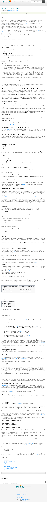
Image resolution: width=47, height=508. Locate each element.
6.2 (15, 13)
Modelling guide (20, 497)
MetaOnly (31, 443)
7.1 (28, 13)
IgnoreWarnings (22, 331)
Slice (38, 30)
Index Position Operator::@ (9, 461)
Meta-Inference (4, 385)
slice (26, 23)
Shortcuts (25, 491)
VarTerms (20, 403)
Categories (4, 472)
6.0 (11, 13)
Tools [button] (27, 1)
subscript (34, 196)
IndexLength (24, 319)
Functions (25, 494)
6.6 (24, 13)
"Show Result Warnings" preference (27, 324)
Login (44, 4)
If (4, 326)
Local (3, 174)
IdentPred (6, 469)
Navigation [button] (15, 1)
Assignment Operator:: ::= (9, 468)
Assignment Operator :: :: (24, 358)
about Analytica (25, 499)
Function (23, 184)
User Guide (19, 494)
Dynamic (34, 250)
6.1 (13, 13)
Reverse (19, 158)
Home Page (19, 491)
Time (15, 251)
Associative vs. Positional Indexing (14, 124)
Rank (5, 463)
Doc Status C (15, 472)
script (16, 358)
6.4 (19, 13)
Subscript (3, 31)
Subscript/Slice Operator (13, 10)
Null (29, 49)
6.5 (22, 13)
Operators (9, 472)
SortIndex (6, 462)
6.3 (17, 13)
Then (17, 326)
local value (26, 170)
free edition (24, 500)
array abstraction (6, 196)
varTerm (37, 390)
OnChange (3, 358)
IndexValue (21, 408)
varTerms (43, 414)
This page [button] (22, 1)
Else (36, 326)
